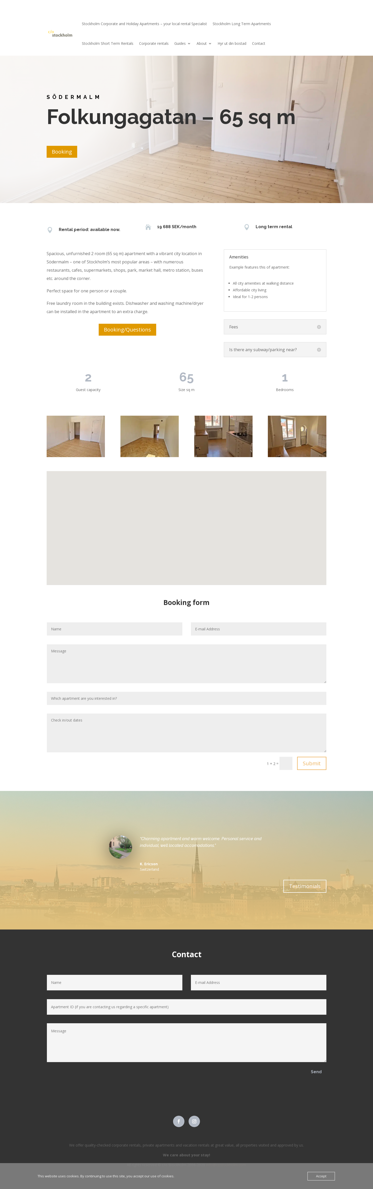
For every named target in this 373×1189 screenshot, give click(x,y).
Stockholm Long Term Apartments (242, 23)
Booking (62, 151)
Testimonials (305, 886)
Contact (258, 43)
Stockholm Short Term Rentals (107, 43)
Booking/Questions (127, 329)
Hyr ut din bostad (232, 43)
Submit (312, 763)
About (202, 43)
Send (316, 1071)
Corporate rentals (154, 43)
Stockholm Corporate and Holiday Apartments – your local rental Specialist (144, 23)
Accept (321, 1176)
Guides (180, 43)
